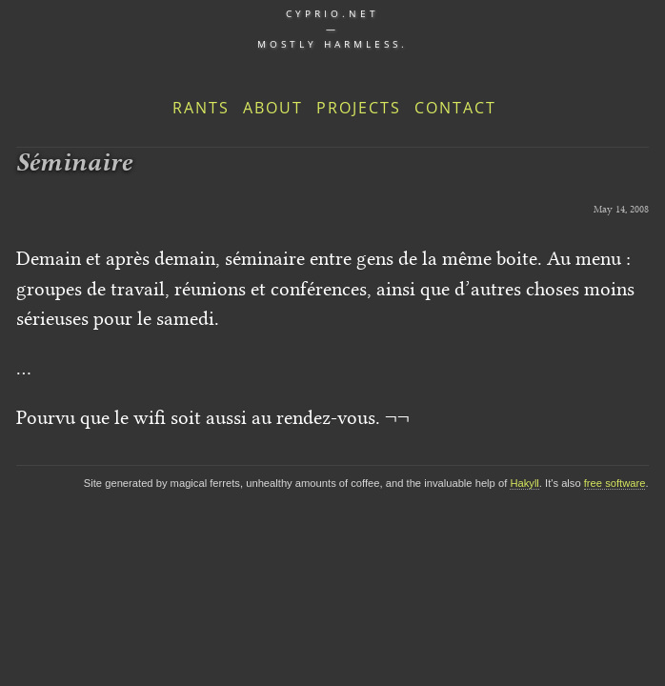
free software (615, 483)
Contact (455, 107)
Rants (201, 107)
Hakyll (524, 483)
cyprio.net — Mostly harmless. (332, 28)
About (273, 107)
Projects (358, 107)
